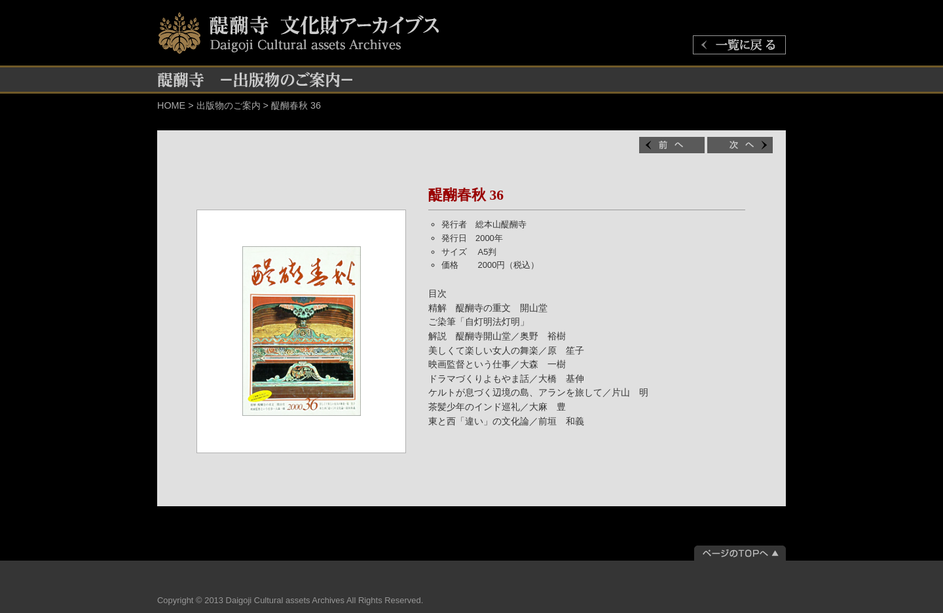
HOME (171, 105)
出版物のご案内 (228, 105)
